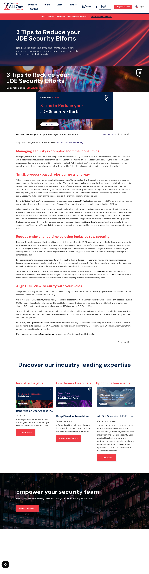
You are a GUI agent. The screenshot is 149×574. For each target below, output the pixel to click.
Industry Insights (30, 134)
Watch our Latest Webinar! (101, 17)
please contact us (46, 334)
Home (19, 134)
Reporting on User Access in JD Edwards (41, 411)
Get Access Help (89, 6)
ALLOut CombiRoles (112, 274)
